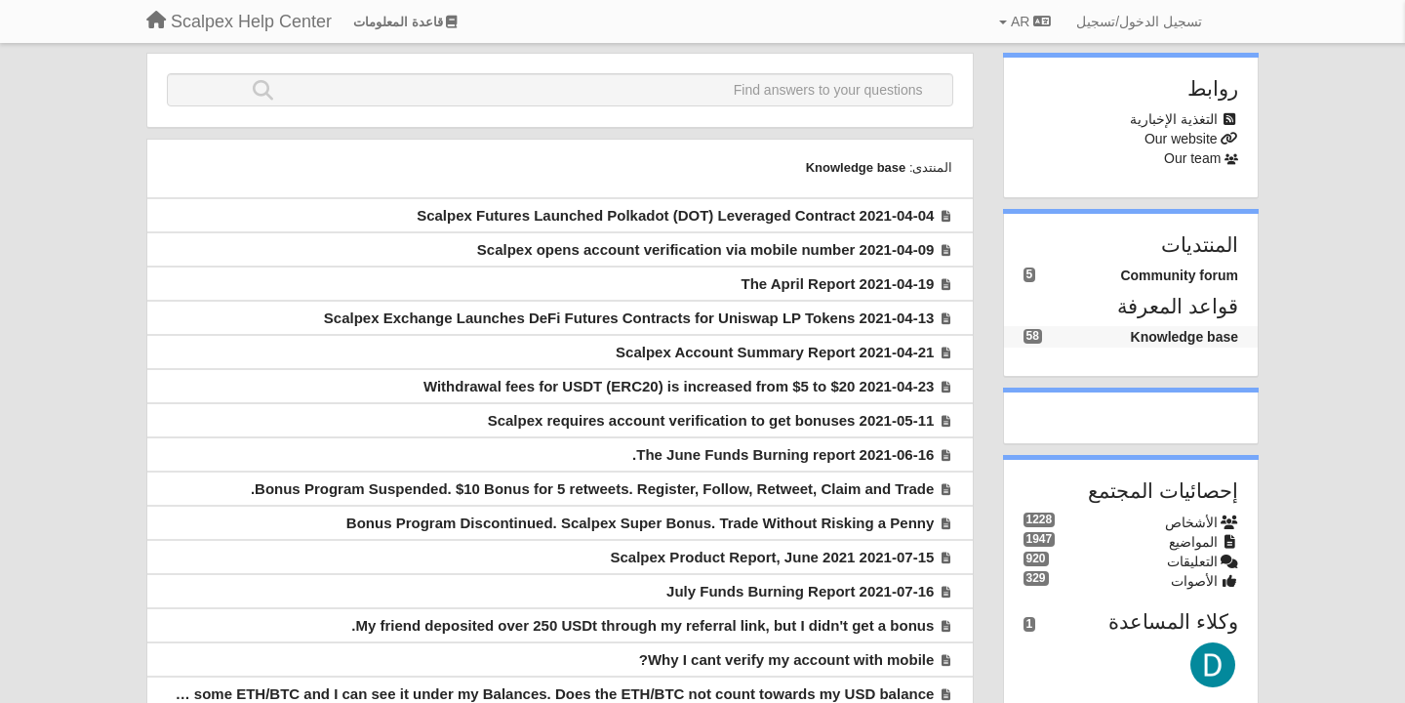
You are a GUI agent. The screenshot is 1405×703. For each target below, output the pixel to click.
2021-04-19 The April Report (837, 283)
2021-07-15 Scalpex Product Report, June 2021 (773, 557)
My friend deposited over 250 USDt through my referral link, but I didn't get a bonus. (642, 625)
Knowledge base (856, 167)
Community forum (1179, 275)
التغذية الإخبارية (1174, 119)
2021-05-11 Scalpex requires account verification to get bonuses (711, 420)
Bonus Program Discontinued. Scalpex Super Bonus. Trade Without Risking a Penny (640, 523)
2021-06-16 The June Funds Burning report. (783, 454)
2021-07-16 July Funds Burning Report (800, 591)
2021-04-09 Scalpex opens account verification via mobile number (706, 249)
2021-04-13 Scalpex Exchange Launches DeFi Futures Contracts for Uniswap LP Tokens (629, 318)
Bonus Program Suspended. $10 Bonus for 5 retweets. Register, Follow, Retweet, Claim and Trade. (592, 488)
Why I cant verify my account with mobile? (787, 659)
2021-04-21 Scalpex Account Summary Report (775, 352)
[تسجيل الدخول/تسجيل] (1139, 21)
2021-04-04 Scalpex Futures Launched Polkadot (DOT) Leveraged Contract (675, 215)
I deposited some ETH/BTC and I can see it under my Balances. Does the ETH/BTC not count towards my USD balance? (518, 693)
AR (1025, 21)
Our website (1181, 138)
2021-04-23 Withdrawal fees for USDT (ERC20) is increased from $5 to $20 (678, 386)
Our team (1192, 158)
